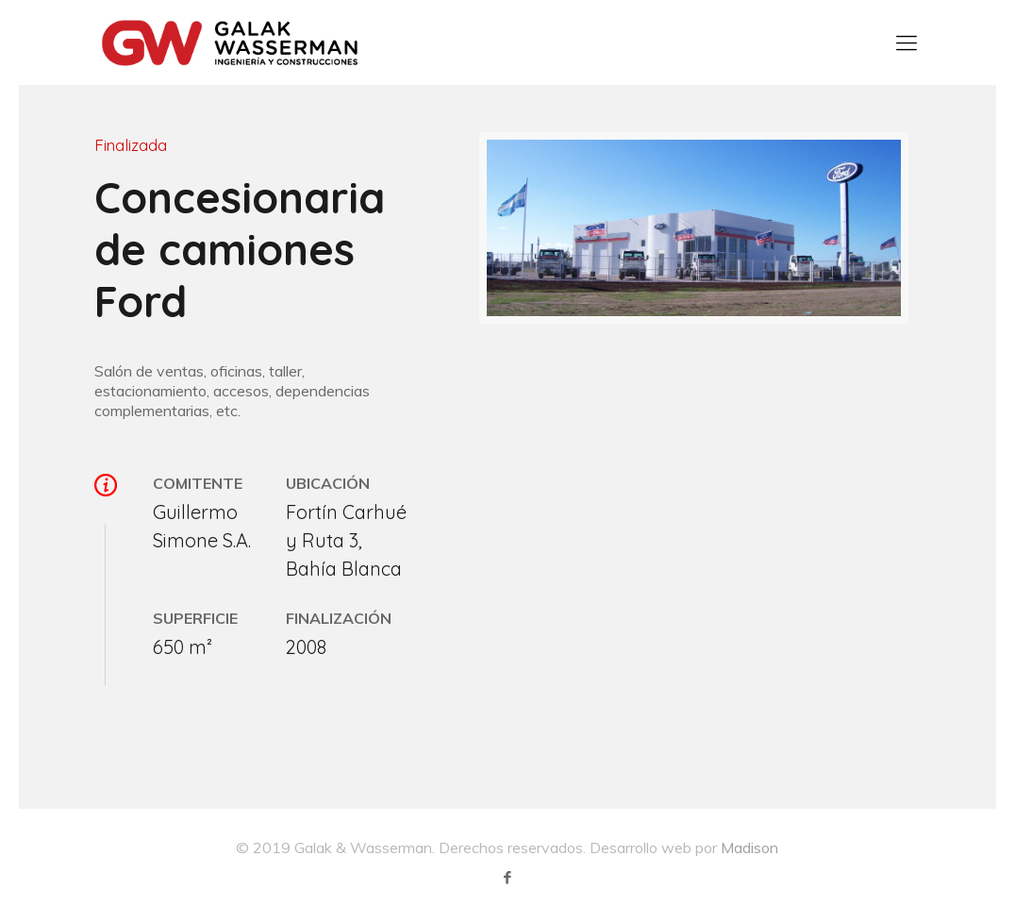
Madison (749, 847)
